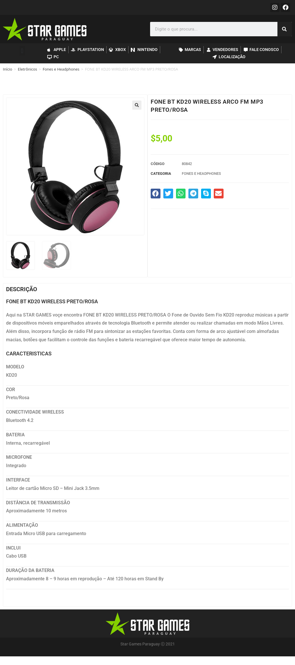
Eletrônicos (27, 69)
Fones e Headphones (61, 69)
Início (7, 69)
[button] (22, 51)
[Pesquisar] (284, 29)
